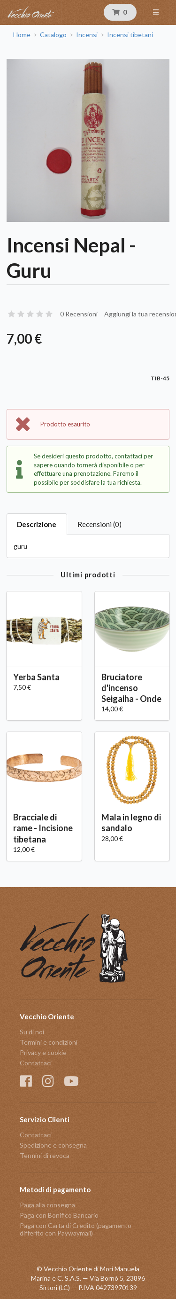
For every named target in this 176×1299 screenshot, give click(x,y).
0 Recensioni (79, 314)
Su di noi (32, 1032)
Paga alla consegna (47, 1205)
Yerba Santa (36, 677)
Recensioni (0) (99, 524)
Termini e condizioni (48, 1042)
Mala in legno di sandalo (131, 822)
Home (22, 34)
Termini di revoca (44, 1155)
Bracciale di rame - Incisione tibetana (43, 828)
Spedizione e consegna (53, 1145)
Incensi (87, 34)
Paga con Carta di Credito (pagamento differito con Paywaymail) (75, 1229)
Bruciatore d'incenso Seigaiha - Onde (131, 688)
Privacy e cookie (43, 1052)
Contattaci (36, 1063)
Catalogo (53, 34)
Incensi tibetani (130, 34)
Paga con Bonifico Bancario (59, 1215)
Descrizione (36, 524)
